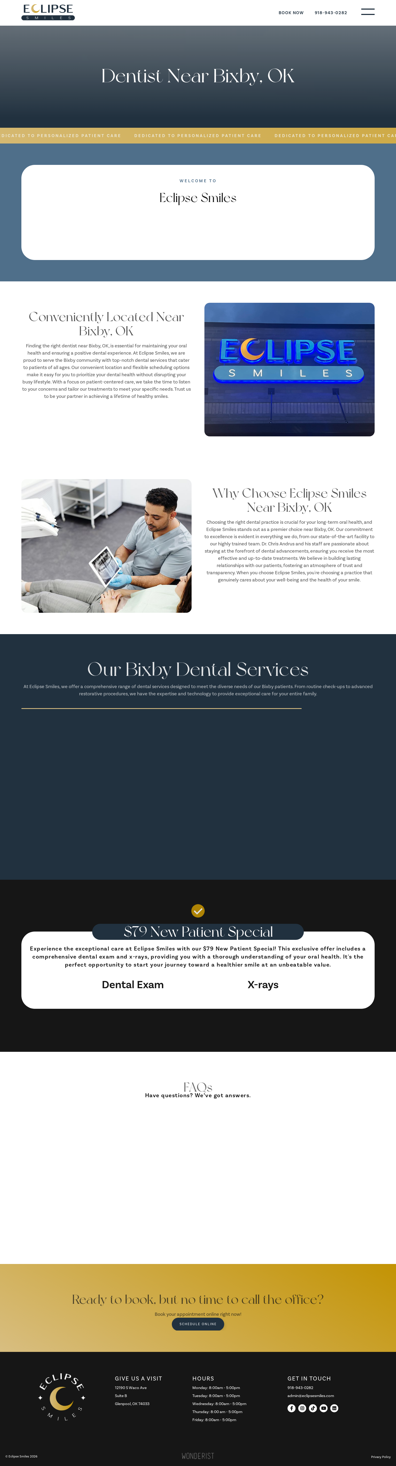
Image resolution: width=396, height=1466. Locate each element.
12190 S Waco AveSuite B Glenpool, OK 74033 (132, 1395)
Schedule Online (198, 1324)
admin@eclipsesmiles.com (311, 1395)
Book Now (291, 12)
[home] (48, 12)
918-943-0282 (331, 12)
